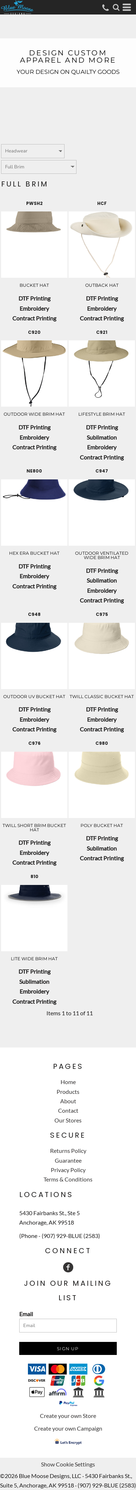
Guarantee (68, 1160)
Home (68, 1081)
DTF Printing (34, 298)
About (68, 1100)
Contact (68, 1110)
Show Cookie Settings (68, 1464)
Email (26, 1313)
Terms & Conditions (68, 1179)
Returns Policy (68, 1150)
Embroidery (34, 308)
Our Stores (68, 1120)
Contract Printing (34, 318)
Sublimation (102, 437)
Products (68, 1091)
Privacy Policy (68, 1169)
